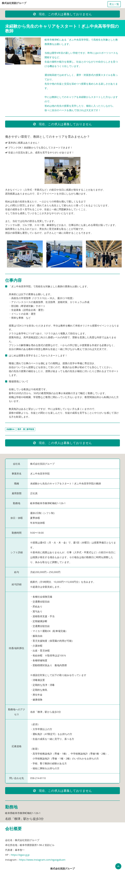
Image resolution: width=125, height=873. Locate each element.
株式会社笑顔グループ (14, 3)
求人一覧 (114, 4)
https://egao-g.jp (20, 854)
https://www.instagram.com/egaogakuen (42, 859)
